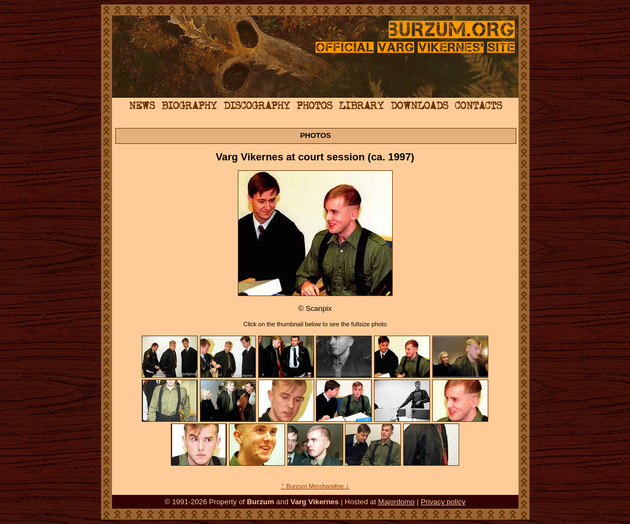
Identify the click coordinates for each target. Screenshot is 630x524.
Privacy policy (443, 502)
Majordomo (396, 502)
